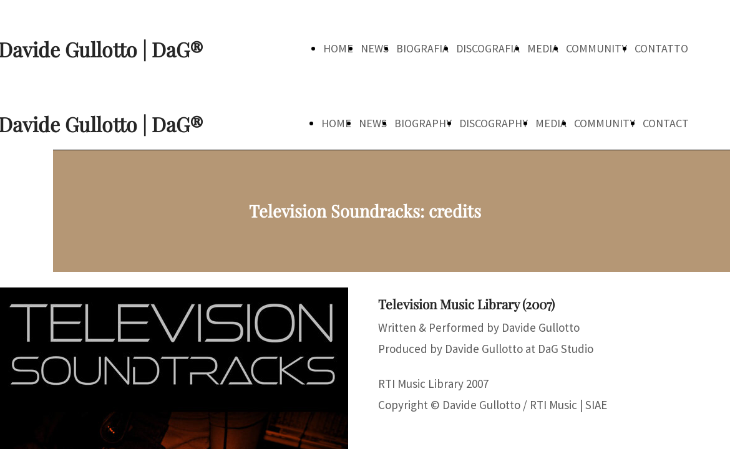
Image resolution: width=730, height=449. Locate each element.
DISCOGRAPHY (493, 123)
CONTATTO (661, 48)
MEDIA (542, 48)
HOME (338, 48)
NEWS (375, 48)
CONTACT (666, 123)
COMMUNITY (596, 48)
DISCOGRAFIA (488, 48)
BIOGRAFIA (422, 48)
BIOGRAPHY (423, 123)
